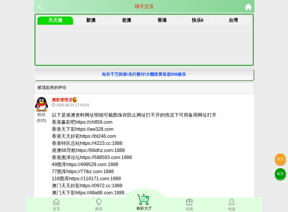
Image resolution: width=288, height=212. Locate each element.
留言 (280, 174)
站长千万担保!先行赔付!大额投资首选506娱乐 (144, 74)
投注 (280, 159)
